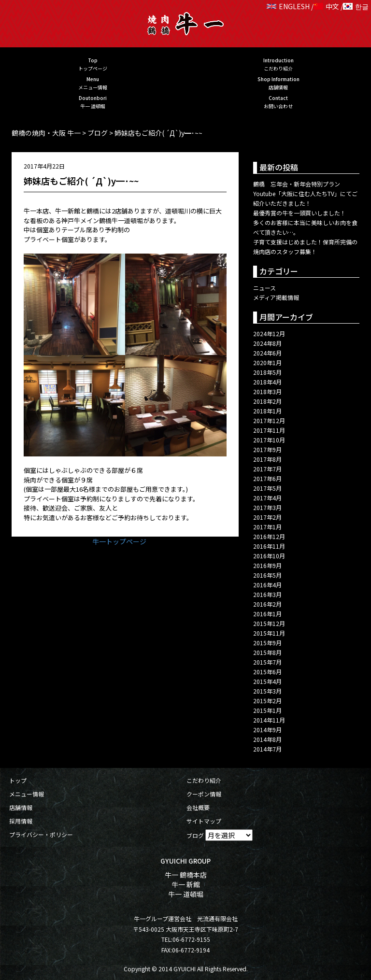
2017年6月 (267, 478)
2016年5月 (267, 575)
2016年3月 (267, 594)
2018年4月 (267, 382)
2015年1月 (267, 710)
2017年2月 (267, 517)
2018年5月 (267, 372)
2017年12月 (269, 420)
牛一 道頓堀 (185, 894)
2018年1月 (267, 411)
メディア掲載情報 (276, 297)
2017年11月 (269, 430)
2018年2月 (267, 401)
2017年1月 (267, 527)
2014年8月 (267, 739)
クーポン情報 (203, 794)
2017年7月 (267, 469)
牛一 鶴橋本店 (186, 875)
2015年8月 (267, 652)
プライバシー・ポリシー (41, 834)
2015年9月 (267, 643)
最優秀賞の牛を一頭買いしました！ (299, 213)
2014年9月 (267, 729)
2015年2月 (267, 700)
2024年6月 (267, 353)
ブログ (195, 835)
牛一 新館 (185, 884)
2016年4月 (267, 585)
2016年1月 (267, 614)
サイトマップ (203, 821)
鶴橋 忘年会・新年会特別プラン (296, 184)
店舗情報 (20, 807)
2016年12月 (269, 536)
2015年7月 (267, 662)
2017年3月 (267, 507)
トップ (18, 780)
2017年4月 (267, 498)
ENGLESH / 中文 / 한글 (318, 6)
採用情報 (20, 821)
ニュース (264, 288)
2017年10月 (269, 440)
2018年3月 (267, 391)
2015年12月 (269, 623)
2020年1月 (267, 362)
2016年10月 (269, 556)
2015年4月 (267, 681)
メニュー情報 (26, 794)
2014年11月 (269, 720)
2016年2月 (267, 604)
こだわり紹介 (203, 780)
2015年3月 (267, 691)
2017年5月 (267, 488)
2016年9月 (267, 565)
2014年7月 (267, 749)
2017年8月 (267, 459)
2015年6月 (267, 672)
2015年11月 (269, 633)
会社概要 (198, 807)
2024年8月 (267, 343)
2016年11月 (269, 546)
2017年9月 (267, 449)
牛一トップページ (119, 541)
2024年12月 (269, 333)
